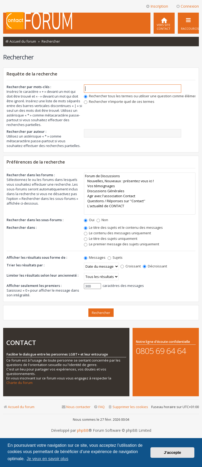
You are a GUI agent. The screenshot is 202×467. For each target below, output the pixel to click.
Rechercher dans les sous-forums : (35, 219)
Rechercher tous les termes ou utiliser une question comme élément (141, 96)
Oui (89, 219)
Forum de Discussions (139, 176)
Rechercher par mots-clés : (29, 86)
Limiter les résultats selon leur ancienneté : (42, 275)
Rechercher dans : (22, 227)
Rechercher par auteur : (26, 131)
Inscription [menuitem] (157, 6)
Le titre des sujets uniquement (110, 238)
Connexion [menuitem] (187, 6)
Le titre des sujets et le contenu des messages (123, 227)
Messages (94, 257)
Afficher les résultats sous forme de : (37, 257)
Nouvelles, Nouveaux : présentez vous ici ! (139, 181)
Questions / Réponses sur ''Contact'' (139, 201)
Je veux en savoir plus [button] (47, 458)
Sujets (115, 257)
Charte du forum (19, 382)
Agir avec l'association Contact (139, 196)
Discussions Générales (139, 191)
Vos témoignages (139, 186)
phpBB (83, 430)
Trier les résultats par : (25, 265)
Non (102, 219)
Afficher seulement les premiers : (34, 285)
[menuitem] (164, 23)
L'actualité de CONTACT (139, 206)
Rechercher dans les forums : (31, 174)
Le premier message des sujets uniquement (121, 244)
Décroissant (155, 266)
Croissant (130, 266)
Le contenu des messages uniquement (117, 233)
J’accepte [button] (172, 452)
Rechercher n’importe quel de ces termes (119, 101)
